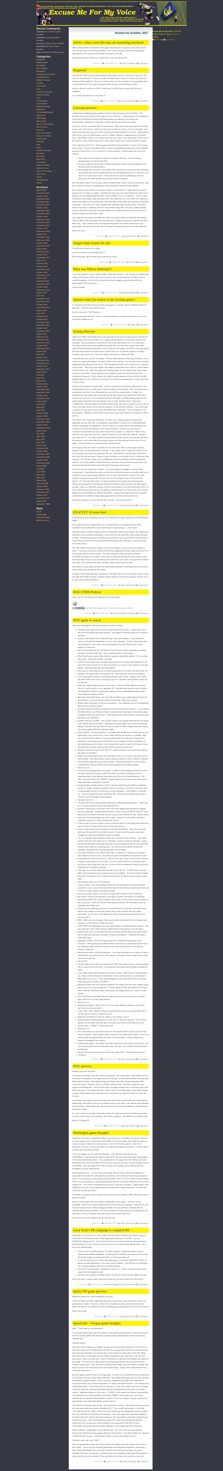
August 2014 (41, 310)
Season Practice (43, 165)
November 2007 (42, 492)
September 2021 (43, 211)
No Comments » (143, 101)
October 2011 (42, 366)
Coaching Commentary (45, 74)
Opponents (40, 115)
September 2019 (43, 231)
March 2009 (41, 445)
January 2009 (42, 451)
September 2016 (43, 275)
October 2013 (42, 328)
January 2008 (42, 486)
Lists (38, 98)
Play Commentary (43, 133)
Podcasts (131, 613)
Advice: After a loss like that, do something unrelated (108, 42)
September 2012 (43, 348)
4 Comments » (144, 1126)
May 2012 (40, 354)
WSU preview (82, 1066)
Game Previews (130, 236)
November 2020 (42, 214)
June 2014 (40, 313)
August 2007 (41, 501)
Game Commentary (127, 101)
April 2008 (40, 478)
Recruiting (40, 156)
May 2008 (40, 475)
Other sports (41, 121)
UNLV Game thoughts (55, 43)
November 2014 (42, 301)
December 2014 (42, 299)
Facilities (40, 83)
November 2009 (42, 422)
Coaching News (42, 77)
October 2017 (42, 255)
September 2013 (43, 331)
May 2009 (40, 439)
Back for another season (54, 52)
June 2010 (40, 404)
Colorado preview (85, 108)
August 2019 (41, 234)
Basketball (40, 65)
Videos (39, 183)
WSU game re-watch (87, 620)
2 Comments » (144, 63)
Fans (38, 89)
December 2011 (42, 360)
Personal (40, 130)
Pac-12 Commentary (127, 1284)
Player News (41, 139)
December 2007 (42, 489)
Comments (43, 517)
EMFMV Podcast (43, 80)
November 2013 (42, 325)
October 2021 (42, 208)
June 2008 (40, 472)
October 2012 (42, 345)
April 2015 (40, 296)
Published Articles (43, 150)
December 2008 (42, 454)
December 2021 (42, 202)
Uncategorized (42, 180)
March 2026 (41, 190)
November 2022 (42, 193)
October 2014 (42, 304)
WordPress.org (42, 520)
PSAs (38, 148)
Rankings (40, 153)
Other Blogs (41, 118)
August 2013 (41, 334)
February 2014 (42, 316)
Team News (41, 174)
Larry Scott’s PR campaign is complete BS (101, 1230)
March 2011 (41, 381)
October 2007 (42, 495)
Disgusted (79, 70)
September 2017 (43, 257)
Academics (40, 59)
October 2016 (42, 272)
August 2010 (41, 401)
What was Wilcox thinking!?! (92, 269)
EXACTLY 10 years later (89, 512)
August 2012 (41, 351)
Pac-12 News (41, 127)
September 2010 (43, 398)
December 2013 (42, 322)
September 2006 (43, 504)
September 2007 (43, 498)
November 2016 (42, 269)
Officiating (40, 109)
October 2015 (42, 287)
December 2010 (42, 389)
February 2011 (42, 384)
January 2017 (42, 266)
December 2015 (42, 281)
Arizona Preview (84, 331)
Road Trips (40, 159)
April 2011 (40, 378)
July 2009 (40, 433)
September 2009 (43, 428)
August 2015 (41, 293)
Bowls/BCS (41, 71)
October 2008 (42, 460)
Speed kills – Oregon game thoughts (97, 1323)
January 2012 (42, 357)
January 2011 (42, 387)
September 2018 (43, 246)
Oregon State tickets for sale (91, 243)
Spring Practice (42, 168)
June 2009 (40, 436)
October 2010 (42, 395)
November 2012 (42, 343)
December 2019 (42, 222)
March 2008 (41, 480)
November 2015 (42, 284)
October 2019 (42, 228)
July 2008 (40, 469)
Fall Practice (41, 86)
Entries (41, 514)
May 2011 (40, 375)
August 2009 (41, 431)
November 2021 (42, 205)
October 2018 (42, 243)
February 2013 (42, 337)
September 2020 (43, 219)
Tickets (131, 262)
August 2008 (41, 466)
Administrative (42, 62)
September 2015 (43, 290)
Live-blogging (41, 101)
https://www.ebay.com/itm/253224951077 (89, 252)
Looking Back (41, 103)
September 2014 (43, 307)
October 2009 (42, 425)
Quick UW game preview (90, 1291)
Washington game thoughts (91, 1133)
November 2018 (42, 240)
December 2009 (42, 419)
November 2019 (42, 225)
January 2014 (42, 319)
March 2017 (41, 260)
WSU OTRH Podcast (87, 592)
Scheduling (41, 162)
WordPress (175, 34)
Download (130, 608)
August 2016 (41, 278)
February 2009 (42, 448)
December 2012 (42, 340)
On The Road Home (120, 613)
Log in (38, 511)
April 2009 (40, 442)
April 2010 (40, 410)
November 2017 (42, 252)
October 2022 (42, 196)
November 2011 (42, 363)
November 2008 (42, 457)
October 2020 (42, 216)
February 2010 (42, 413)
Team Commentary (128, 63)
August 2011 (41, 372)
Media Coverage (113, 1284)
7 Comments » (144, 293)
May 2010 (40, 407)
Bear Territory (41, 68)
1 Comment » (144, 236)
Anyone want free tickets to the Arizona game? (104, 299)
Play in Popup (121, 608)
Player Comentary (43, 136)
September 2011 (43, 369)
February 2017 (42, 263)
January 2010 (42, 416)
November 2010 (42, 392)
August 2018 (41, 249)
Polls (38, 145)
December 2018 (42, 237)
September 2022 (43, 199)
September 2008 (43, 463)
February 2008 (42, 483)
